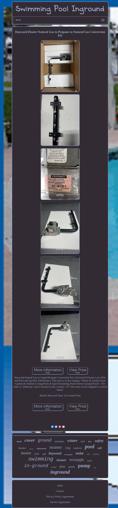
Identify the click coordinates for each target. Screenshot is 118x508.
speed (89, 461)
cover (30, 440)
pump (84, 465)
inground (60, 472)
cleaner (61, 460)
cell (44, 454)
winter (72, 441)
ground (44, 440)
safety (99, 441)
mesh (19, 441)
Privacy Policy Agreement (60, 496)
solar (80, 453)
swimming (40, 459)
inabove (77, 448)
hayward (55, 453)
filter (62, 466)
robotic (31, 449)
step (94, 467)
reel (88, 454)
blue (90, 441)
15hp (67, 448)
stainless (96, 454)
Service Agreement (60, 502)
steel (83, 441)
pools (72, 466)
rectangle (76, 459)
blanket (22, 448)
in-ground (36, 465)
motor (26, 452)
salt (100, 448)
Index (60, 485)
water (53, 467)
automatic (59, 441)
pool (89, 447)
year (36, 453)
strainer (55, 447)
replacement (41, 448)
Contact (60, 491)
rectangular (68, 454)
